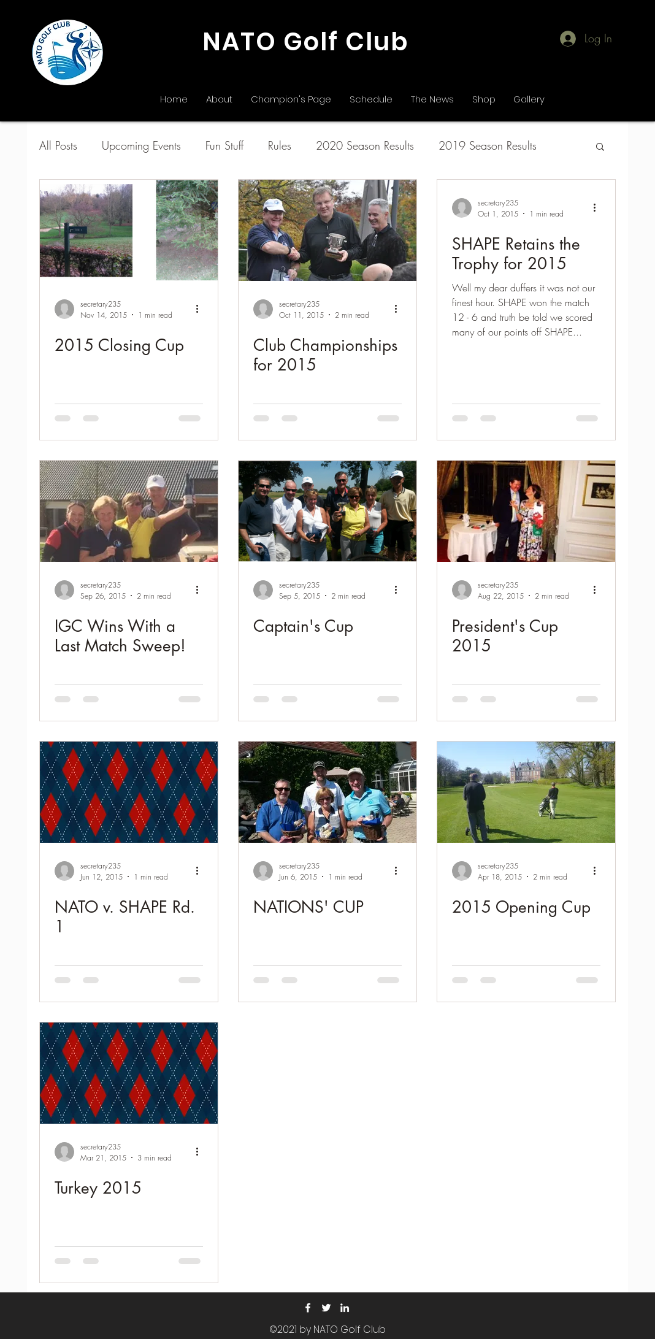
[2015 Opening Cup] (526, 792)
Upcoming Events (141, 145)
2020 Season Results (365, 145)
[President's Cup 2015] (526, 511)
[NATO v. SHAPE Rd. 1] (129, 792)
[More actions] (201, 309)
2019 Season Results (488, 145)
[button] (600, 147)
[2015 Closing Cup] (129, 230)
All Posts (58, 145)
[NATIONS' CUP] (327, 792)
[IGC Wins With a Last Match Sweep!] (129, 511)
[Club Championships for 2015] (327, 230)
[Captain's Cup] (327, 511)
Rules (279, 145)
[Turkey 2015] (129, 1073)
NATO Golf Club (305, 42)
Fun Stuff (224, 145)
